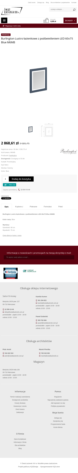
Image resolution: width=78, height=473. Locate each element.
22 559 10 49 (25, 190)
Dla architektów (20, 445)
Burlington (13, 155)
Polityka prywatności (58, 406)
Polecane (33, 207)
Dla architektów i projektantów (60, 2)
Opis (7, 207)
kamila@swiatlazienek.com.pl (48, 303)
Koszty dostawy (20, 403)
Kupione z (19, 207)
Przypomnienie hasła (58, 424)
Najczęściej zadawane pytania (58, 400)
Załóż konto (31, 2)
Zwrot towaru (20, 409)
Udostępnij (5, 196)
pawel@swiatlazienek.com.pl (48, 323)
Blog (47, 2)
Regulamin (58, 397)
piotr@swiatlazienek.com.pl (14, 356)
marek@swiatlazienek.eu (49, 356)
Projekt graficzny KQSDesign (28, 467)
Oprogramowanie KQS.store (50, 467)
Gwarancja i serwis (20, 406)
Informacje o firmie (20, 442)
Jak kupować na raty (58, 403)
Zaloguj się (40, 2)
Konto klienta (57, 427)
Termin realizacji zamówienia (20, 397)
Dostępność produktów (20, 400)
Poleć (60, 207)
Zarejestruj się (58, 421)
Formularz (48, 207)
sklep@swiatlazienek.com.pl (14, 312)
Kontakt (73, 2)
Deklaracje (20, 412)
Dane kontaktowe (20, 439)
